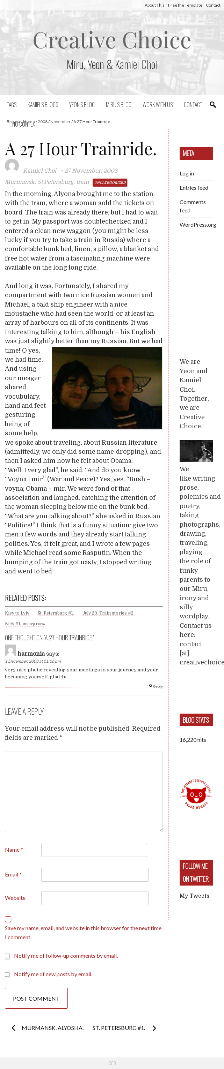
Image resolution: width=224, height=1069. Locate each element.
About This (155, 5)
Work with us (158, 104)
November (60, 121)
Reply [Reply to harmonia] (158, 686)
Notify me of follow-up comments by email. (66, 955)
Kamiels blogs (43, 104)
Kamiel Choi (39, 171)
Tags (11, 104)
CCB (112, 1063)
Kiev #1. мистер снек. (25, 623)
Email (13, 874)
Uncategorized (110, 183)
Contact (213, 5)
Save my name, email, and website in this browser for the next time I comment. (83, 932)
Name (14, 849)
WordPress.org (198, 224)
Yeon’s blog (82, 104)
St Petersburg (55, 182)
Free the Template (185, 5)
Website (15, 897)
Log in (187, 173)
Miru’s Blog (118, 104)
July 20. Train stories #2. (108, 613)
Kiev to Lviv (17, 613)
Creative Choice (112, 39)
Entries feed (194, 187)
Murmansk (20, 182)
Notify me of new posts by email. (53, 974)
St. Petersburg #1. (56, 613)
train (82, 182)
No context (24, 124)
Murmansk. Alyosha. (53, 1027)
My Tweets (194, 896)
